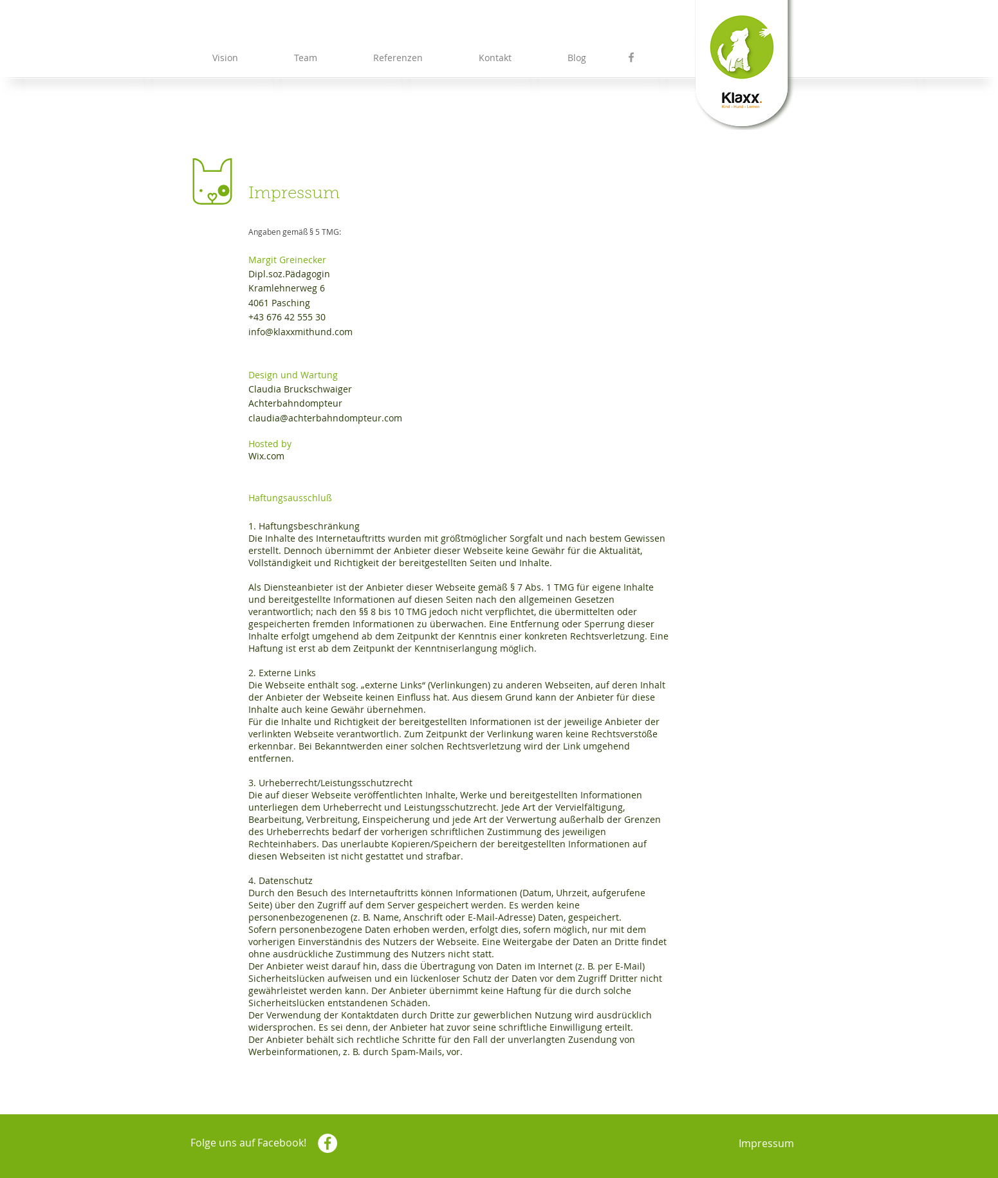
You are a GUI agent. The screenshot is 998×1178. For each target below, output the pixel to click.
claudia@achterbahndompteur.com (325, 418)
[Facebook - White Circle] (327, 1143)
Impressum (766, 1143)
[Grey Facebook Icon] (631, 57)
